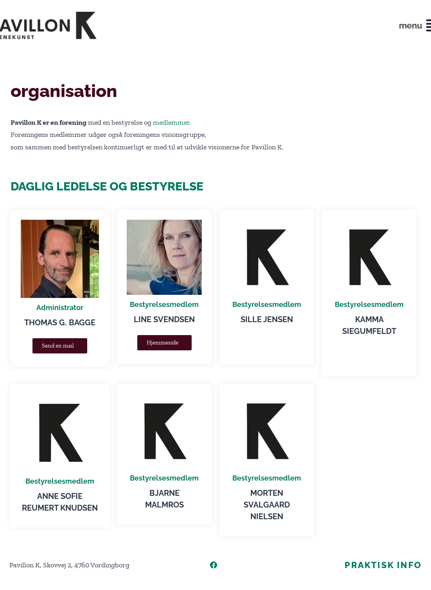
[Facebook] (214, 565)
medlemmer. (172, 122)
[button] (409, 25)
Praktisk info (383, 565)
